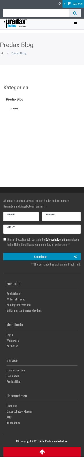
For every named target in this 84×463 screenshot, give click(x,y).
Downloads (12, 375)
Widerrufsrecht (15, 299)
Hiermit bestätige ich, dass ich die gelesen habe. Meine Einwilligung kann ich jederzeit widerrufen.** (43, 242)
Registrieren (13, 293)
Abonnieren (56, 256)
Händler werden (15, 370)
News (14, 109)
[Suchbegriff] (36, 13)
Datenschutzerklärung (19, 411)
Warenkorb (12, 340)
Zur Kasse (12, 345)
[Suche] (75, 13)
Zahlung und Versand (18, 304)
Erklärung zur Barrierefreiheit (24, 310)
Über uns (11, 405)
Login (9, 334)
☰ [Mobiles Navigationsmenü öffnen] (75, 23)
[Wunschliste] (59, 4)
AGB (9, 417)
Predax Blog (14, 99)
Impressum (13, 422)
